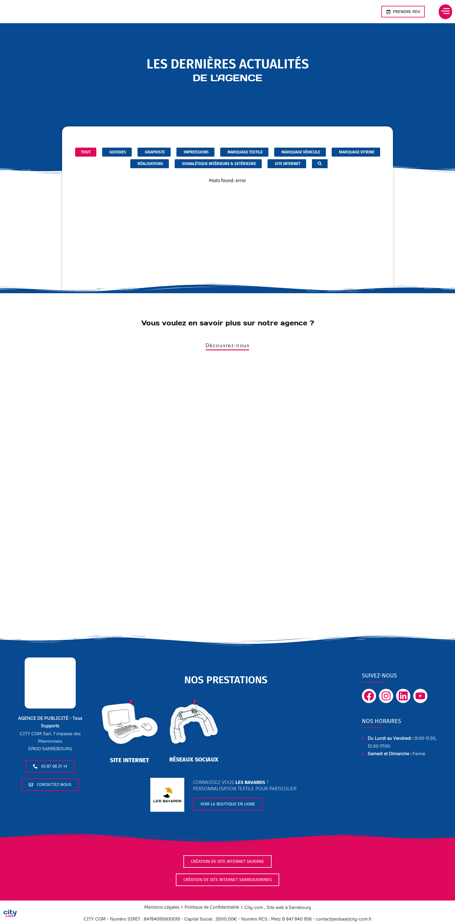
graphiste (154, 152)
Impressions (195, 152)
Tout (86, 152)
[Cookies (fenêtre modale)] (10, 914)
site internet (129, 761)
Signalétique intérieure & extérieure (218, 164)
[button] (440, 11)
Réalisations (149, 164)
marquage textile (244, 152)
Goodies (117, 152)
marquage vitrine (355, 152)
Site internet (286, 164)
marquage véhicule (300, 152)
